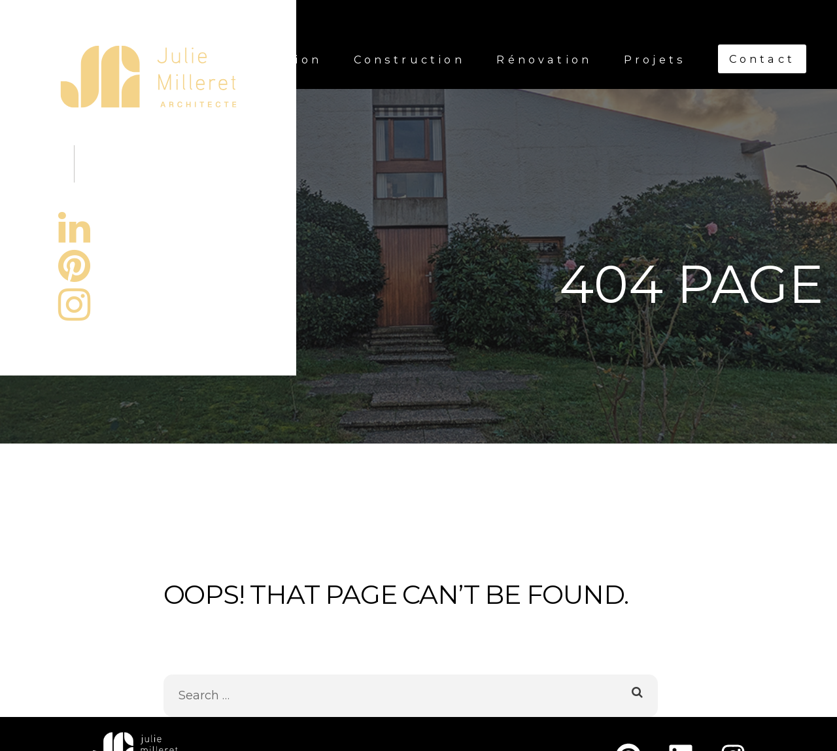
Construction (409, 59)
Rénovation (544, 59)
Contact (762, 58)
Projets (655, 59)
